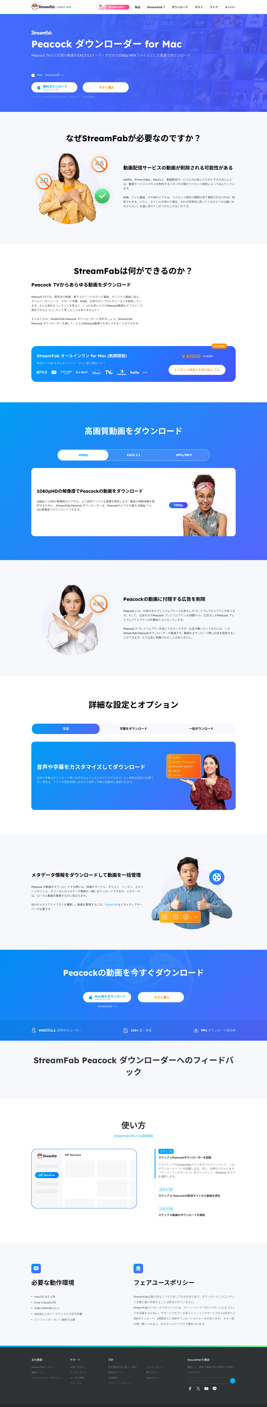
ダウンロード (180, 7)
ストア (214, 7)
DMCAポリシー (116, 1372)
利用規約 (113, 1377)
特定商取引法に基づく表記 (122, 1367)
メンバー (230, 7)
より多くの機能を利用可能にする (197, 370)
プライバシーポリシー (120, 1383)
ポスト (199, 7)
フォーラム (76, 1383)
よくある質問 (77, 1377)
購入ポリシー (153, 1372)
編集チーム (37, 1372)
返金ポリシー (153, 1377)
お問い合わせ (77, 1367)
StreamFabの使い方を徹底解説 (133, 1135)
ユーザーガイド (78, 1372)
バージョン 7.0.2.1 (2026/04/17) (48, 96)
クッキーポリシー (155, 1367)
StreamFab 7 (156, 7)
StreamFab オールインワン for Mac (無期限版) (82, 355)
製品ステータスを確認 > (83, 96)
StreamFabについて (43, 1367)
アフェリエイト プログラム (46, 1377)
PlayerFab (111, 904)
